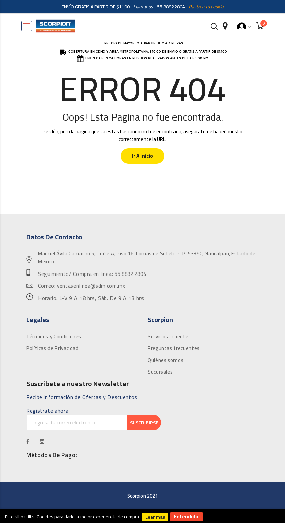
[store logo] (55, 26)
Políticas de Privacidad (52, 348)
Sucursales (160, 372)
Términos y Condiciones (53, 337)
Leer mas (155, 517)
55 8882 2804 (130, 274)
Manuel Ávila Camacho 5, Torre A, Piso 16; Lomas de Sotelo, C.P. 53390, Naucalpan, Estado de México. (146, 258)
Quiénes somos (165, 360)
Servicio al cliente (168, 337)
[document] (142, 516)
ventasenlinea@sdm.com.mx (91, 286)
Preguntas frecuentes (174, 348)
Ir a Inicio (142, 156)
